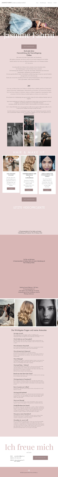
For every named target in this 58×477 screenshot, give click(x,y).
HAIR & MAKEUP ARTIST (19, 3)
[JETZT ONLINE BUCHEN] (29, 46)
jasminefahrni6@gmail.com (19, 456)
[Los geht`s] (11, 188)
